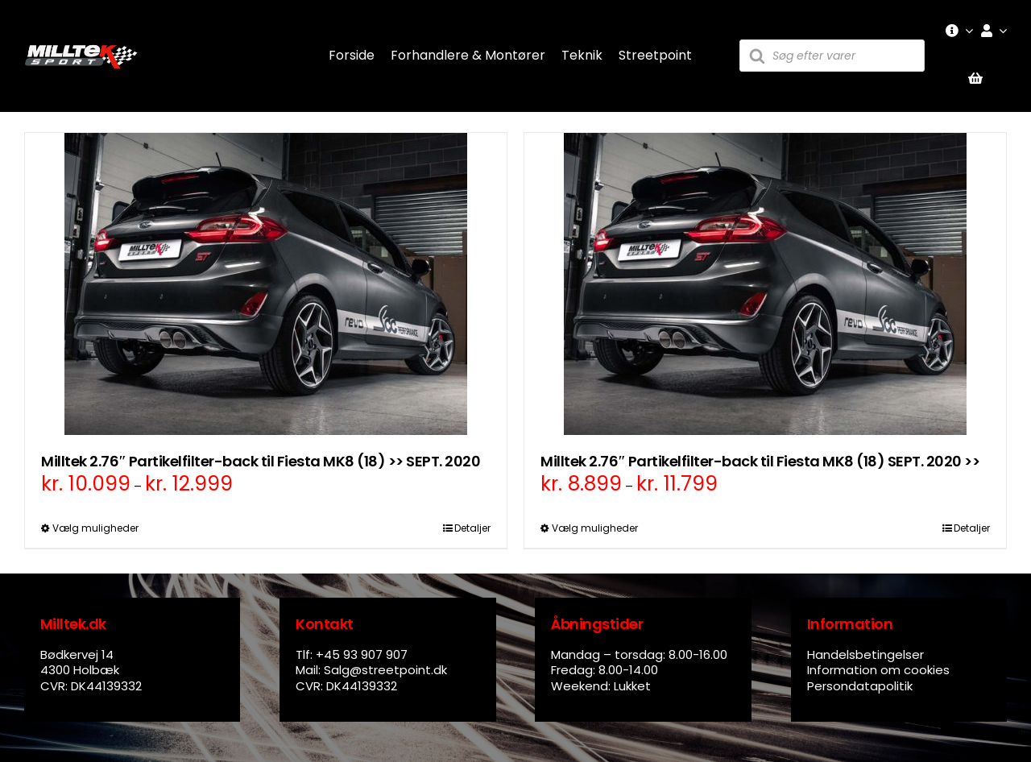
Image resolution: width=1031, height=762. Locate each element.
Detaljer (472, 528)
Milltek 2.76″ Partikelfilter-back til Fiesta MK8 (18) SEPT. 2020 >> (759, 461)
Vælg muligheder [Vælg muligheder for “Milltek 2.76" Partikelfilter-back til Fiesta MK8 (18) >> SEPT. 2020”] (95, 528)
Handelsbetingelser (865, 654)
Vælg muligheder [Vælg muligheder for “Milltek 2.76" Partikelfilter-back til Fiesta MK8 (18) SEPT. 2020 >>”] (595, 528)
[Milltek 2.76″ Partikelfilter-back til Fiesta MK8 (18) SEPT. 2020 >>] (765, 284)
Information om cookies (878, 669)
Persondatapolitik (860, 685)
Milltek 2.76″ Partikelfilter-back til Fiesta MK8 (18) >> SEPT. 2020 (260, 461)
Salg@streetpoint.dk (385, 669)
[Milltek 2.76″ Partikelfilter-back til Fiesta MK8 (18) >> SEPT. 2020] (266, 284)
